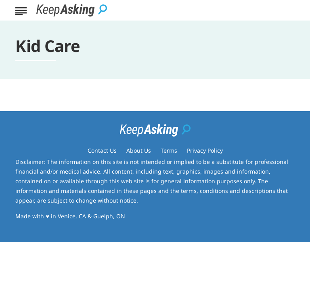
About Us (138, 150)
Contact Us (102, 150)
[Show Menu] (20, 9)
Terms (169, 150)
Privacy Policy (205, 150)
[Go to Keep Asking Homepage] (71, 10)
